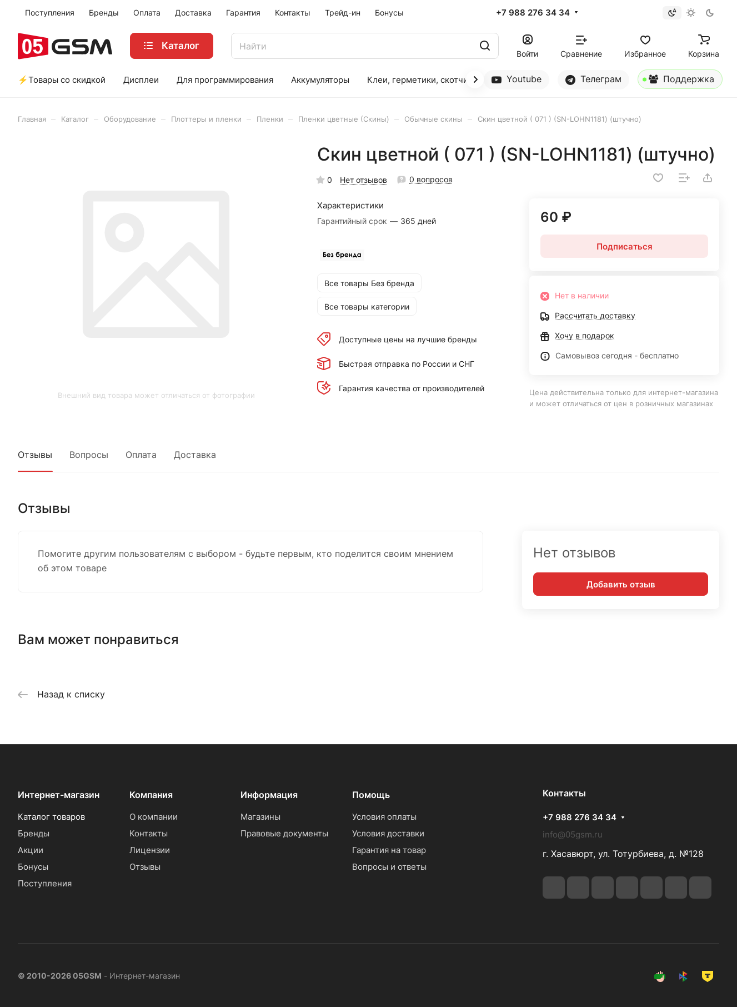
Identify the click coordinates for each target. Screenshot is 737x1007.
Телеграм (593, 79)
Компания (151, 794)
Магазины (260, 816)
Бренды (33, 833)
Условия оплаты (384, 816)
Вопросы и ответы (389, 866)
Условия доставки (388, 833)
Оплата (141, 454)
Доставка (195, 454)
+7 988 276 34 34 (533, 13)
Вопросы (88, 454)
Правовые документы (284, 833)
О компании (153, 816)
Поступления (45, 883)
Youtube (517, 79)
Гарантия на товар (389, 850)
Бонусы (33, 866)
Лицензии (149, 850)
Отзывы (35, 454)
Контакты (148, 833)
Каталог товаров (51, 816)
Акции (30, 850)
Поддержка (678, 81)
